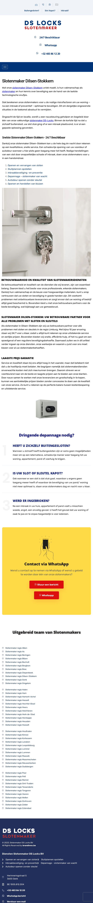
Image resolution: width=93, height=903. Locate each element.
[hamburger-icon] (5, 67)
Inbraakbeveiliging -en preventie (25, 172)
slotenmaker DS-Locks (41, 120)
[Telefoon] (43, 5)
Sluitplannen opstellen (20, 169)
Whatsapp (46, 595)
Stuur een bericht (46, 584)
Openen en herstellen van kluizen (25, 183)
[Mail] (36, 5)
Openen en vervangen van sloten (25, 165)
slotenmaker (8, 91)
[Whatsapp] (50, 5)
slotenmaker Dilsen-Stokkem (27, 87)
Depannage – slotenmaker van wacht (27, 176)
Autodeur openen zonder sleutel (25, 180)
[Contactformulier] (56, 5)
